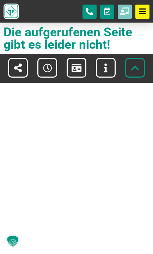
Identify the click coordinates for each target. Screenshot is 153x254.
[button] (12, 241)
